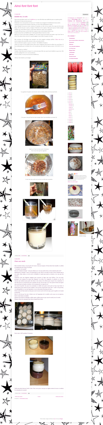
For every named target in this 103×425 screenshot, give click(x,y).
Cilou (76, 173)
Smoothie (73, 30)
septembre (71, 109)
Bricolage (75, 19)
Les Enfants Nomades (73, 58)
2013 (70, 99)
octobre (70, 107)
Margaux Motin (72, 50)
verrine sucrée (70, 32)
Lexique (87, 26)
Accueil (39, 396)
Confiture (77, 22)
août (70, 110)
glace (84, 26)
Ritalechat (71, 44)
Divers (80, 25)
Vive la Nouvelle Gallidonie (74, 46)
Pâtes (70, 29)
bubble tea (33, 19)
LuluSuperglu (72, 52)
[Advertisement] (74, 244)
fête (81, 26)
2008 (70, 122)
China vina (57, 39)
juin (69, 112)
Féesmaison (71, 42)
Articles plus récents (18, 396)
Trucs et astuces (84, 31)
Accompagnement (71, 17)
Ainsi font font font (26, 6)
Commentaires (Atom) (24, 398)
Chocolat (73, 22)
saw (55, 418)
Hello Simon (71, 54)
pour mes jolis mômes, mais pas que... (76, 40)
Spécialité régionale (80, 30)
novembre (71, 105)
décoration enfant (75, 24)
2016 (70, 94)
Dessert (83, 24)
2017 (70, 93)
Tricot (76, 31)
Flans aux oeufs (20, 261)
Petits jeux (75, 29)
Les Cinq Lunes (72, 48)
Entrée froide (76, 26)
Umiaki (37, 22)
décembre (71, 104)
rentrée (69, 30)
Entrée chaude (70, 26)
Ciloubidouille (72, 38)
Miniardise (75, 27)
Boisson (69, 19)
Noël (83, 27)
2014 (70, 97)
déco (69, 24)
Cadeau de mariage (84, 19)
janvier (70, 117)
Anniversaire (79, 17)
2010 (70, 119)
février (70, 115)
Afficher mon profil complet (73, 181)
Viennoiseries (76, 32)
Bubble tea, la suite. (21, 16)
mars (70, 113)
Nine (80, 27)
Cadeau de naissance (75, 21)
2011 (70, 102)
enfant (85, 25)
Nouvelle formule (72, 56)
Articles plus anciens (59, 396)
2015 (70, 96)
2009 (70, 120)
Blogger (61, 418)
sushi (86, 30)
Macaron (70, 27)
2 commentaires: (24, 255)
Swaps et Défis (71, 31)
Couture (83, 22)
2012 (70, 101)
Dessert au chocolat (72, 25)
